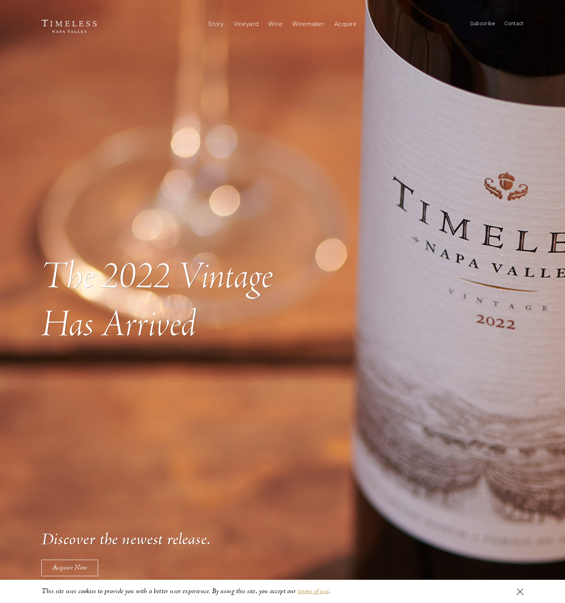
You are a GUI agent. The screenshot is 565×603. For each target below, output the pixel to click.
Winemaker (308, 24)
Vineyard (246, 24)
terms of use (313, 591)
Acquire (346, 24)
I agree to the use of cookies (520, 591)
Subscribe (482, 23)
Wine (275, 24)
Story (216, 24)
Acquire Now (69, 567)
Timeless (69, 26)
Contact (514, 23)
